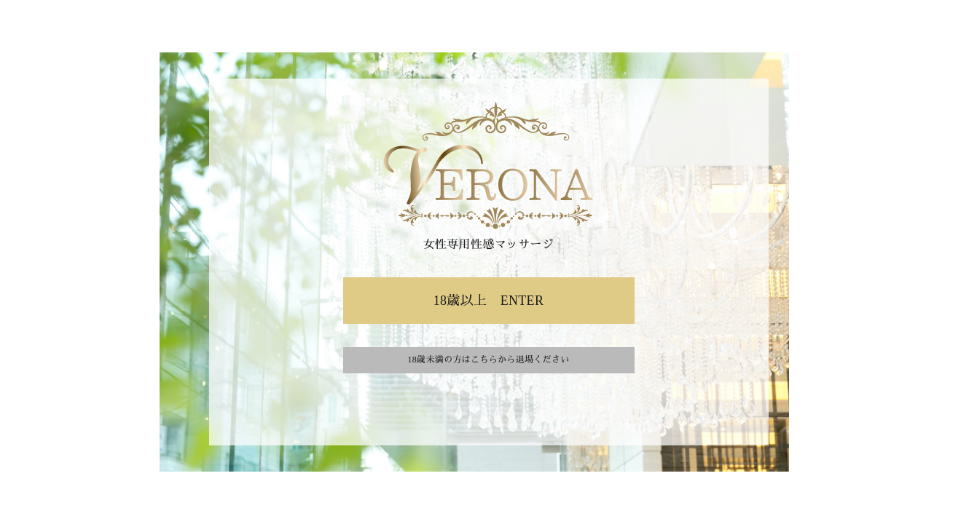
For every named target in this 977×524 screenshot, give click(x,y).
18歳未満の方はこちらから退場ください (488, 359)
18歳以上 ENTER (488, 300)
